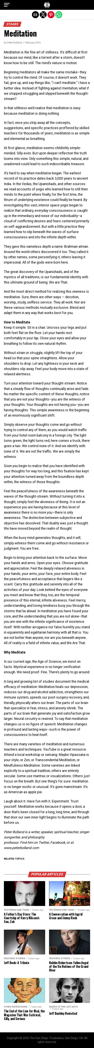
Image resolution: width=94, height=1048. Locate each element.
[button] (7, 5)
